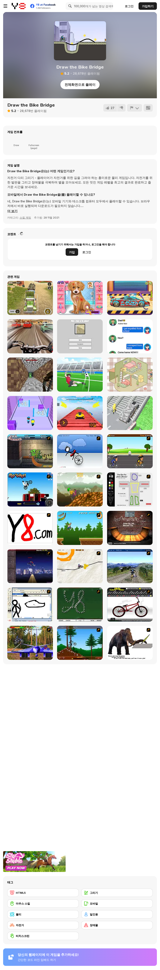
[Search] (69, 6)
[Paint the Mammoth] (130, 643)
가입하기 (148, 6)
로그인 (129, 6)
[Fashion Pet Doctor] (80, 298)
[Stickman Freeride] (80, 643)
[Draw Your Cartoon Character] (130, 489)
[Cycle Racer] (130, 451)
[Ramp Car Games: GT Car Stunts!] (80, 413)
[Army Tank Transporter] (30, 298)
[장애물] (117, 925)
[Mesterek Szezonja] (80, 528)
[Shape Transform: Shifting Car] (130, 413)
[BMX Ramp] (130, 528)
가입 (72, 252)
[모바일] (117, 903)
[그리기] (117, 893)
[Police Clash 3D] (30, 413)
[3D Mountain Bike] (130, 566)
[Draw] (30, 528)
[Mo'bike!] (30, 489)
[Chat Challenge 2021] (130, 336)
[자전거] (43, 925)
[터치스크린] (43, 936)
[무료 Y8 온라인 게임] (19, 6)
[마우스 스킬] (43, 903)
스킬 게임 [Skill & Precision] (25, 217)
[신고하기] (134, 108)
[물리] (43, 914)
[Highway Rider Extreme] (30, 336)
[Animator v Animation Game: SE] (30, 605)
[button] (12, 211)
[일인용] (117, 914)
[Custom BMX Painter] (130, 605)
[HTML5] (43, 893)
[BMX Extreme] (30, 451)
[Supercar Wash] (130, 298)
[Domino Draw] (80, 605)
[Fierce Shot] (80, 375)
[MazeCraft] (30, 375)
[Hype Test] (80, 336)
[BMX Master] (30, 566)
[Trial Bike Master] (30, 643)
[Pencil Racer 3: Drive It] (80, 566)
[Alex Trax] (80, 489)
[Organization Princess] (130, 375)
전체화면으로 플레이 (80, 84)
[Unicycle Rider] (80, 451)
